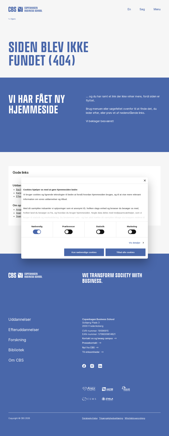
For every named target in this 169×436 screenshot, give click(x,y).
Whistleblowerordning (135, 418)
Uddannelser (19, 319)
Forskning (17, 340)
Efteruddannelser (23, 330)
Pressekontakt (89, 342)
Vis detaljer (134, 243)
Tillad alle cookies (126, 252)
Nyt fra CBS (88, 347)
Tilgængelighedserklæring (111, 418)
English (127, 9)
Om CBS (16, 360)
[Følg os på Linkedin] (100, 366)
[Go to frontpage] (25, 9)
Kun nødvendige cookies (84, 252)
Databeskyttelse (90, 418)
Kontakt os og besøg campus (97, 338)
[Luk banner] (145, 180)
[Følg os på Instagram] (92, 366)
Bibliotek (16, 350)
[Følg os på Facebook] (84, 366)
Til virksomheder (91, 352)
